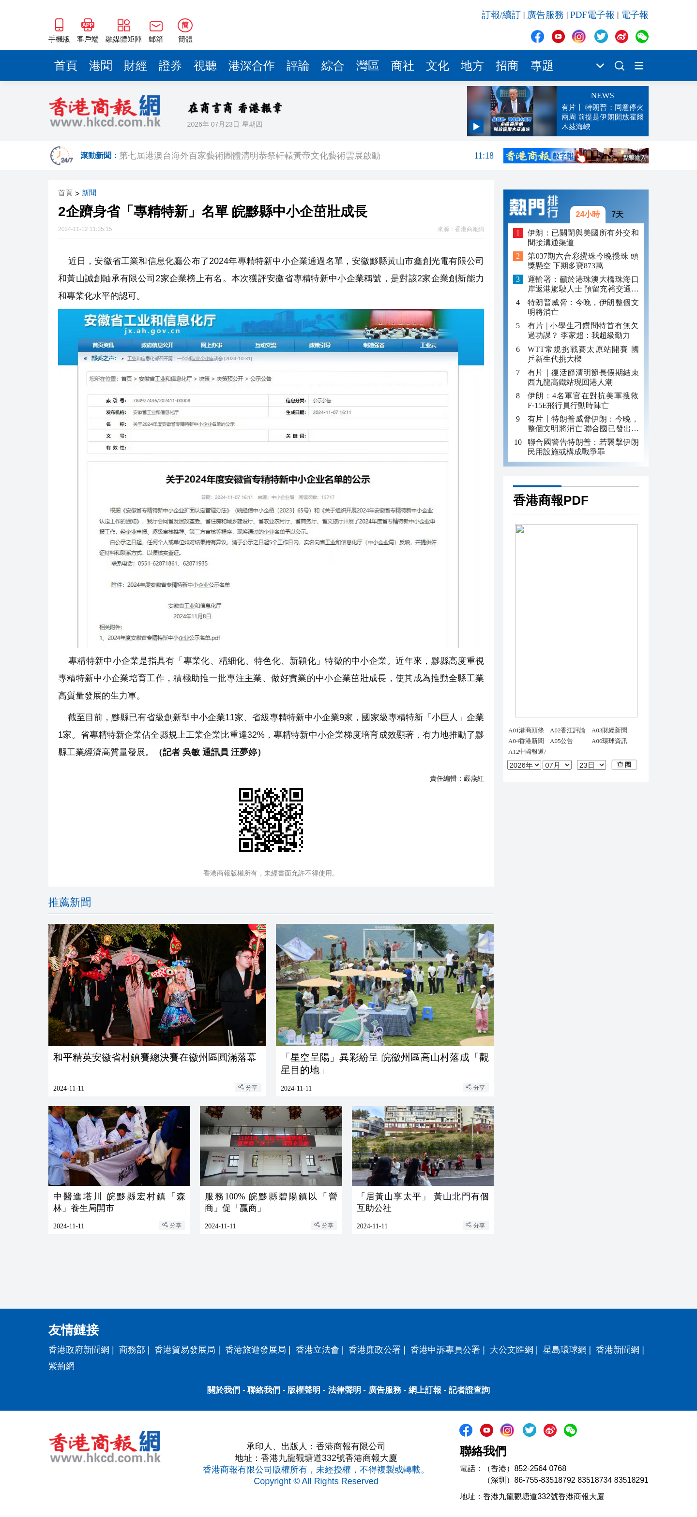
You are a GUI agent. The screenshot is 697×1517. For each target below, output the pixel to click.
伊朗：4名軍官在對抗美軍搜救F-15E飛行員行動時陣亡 (583, 400)
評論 (298, 65)
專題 (542, 65)
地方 (472, 65)
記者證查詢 (469, 1390)
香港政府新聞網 (78, 1350)
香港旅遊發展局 (255, 1350)
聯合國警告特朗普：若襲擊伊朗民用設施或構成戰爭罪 (583, 447)
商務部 (132, 1350)
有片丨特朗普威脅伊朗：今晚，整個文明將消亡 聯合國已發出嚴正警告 (583, 424)
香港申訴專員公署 (445, 1350)
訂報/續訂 (501, 15)
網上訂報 (425, 1390)
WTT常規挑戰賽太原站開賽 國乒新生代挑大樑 (583, 354)
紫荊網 (61, 1366)
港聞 (100, 65)
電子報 (635, 15)
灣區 (367, 65)
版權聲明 (304, 1390)
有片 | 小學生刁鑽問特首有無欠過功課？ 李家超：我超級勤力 (583, 330)
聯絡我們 (263, 1390)
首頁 (65, 65)
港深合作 (251, 65)
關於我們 (223, 1390)
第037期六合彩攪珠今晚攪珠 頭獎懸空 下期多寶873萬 (583, 261)
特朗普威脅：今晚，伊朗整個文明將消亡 (583, 307)
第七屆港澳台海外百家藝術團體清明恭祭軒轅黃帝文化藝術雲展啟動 (306, 155)
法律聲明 (344, 1390)
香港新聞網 (617, 1350)
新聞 (89, 193)
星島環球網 (565, 1350)
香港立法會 (317, 1350)
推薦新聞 (69, 902)
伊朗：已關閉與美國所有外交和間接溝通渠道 (583, 238)
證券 (170, 65)
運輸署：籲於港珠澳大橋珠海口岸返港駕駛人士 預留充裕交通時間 (583, 284)
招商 (507, 65)
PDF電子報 (592, 15)
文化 (437, 65)
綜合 (333, 65)
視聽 (205, 65)
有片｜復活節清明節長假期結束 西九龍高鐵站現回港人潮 (583, 377)
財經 (135, 65)
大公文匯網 (511, 1350)
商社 (402, 65)
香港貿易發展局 (184, 1350)
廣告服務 (545, 15)
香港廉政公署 (374, 1350)
